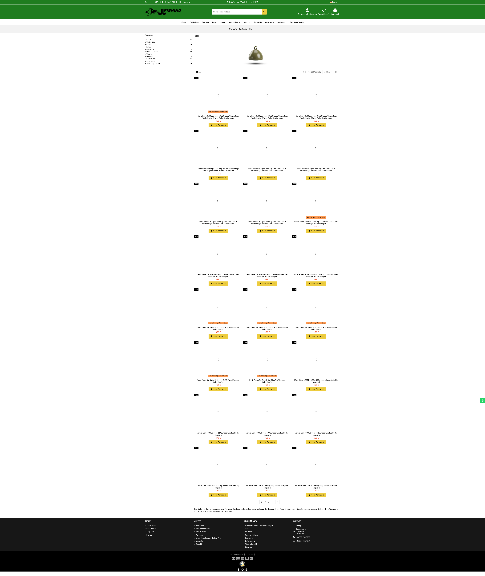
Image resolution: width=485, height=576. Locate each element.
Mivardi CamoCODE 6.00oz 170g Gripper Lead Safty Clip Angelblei (267, 434)
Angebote (150, 532)
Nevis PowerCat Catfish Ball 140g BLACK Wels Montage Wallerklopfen (316, 328)
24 (337, 72)
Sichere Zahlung (251, 535)
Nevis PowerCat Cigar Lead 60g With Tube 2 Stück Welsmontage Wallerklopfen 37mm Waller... (267, 223)
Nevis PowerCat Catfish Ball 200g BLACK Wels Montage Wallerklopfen (218, 328)
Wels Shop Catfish (153, 64)
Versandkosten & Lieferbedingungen (259, 526)
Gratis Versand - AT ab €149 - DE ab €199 (242, 2)
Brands (149, 535)
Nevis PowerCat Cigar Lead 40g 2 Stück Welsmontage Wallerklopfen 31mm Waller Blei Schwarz (267, 117)
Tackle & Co (150, 42)
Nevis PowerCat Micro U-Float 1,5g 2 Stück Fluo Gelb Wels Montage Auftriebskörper (316, 275)
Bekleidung (150, 59)
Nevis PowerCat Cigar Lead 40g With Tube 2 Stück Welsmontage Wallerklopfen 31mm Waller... (218, 223)
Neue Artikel (151, 529)
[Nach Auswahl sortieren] (328, 72)
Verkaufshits (151, 526)
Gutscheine (150, 61)
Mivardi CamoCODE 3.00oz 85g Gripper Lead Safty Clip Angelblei (316, 487)
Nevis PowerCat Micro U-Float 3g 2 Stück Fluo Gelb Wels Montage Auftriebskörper (267, 275)
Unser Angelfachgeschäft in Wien (208, 538)
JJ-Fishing (249, 554)
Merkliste (199, 541)
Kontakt (199, 544)
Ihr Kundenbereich (203, 529)
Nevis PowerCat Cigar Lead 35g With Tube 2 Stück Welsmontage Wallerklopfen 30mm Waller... (316, 170)
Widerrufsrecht (251, 544)
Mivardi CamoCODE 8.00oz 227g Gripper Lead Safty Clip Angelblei (218, 434)
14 (272, 502)
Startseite (149, 35)
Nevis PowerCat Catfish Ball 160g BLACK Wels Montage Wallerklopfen (267, 328)
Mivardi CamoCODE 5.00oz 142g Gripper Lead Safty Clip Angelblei (316, 434)
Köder (148, 40)
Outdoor (149, 56)
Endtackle (150, 49)
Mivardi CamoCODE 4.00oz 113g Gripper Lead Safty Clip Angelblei (218, 487)
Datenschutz (250, 541)
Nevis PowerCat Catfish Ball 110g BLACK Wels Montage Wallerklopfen (218, 381)
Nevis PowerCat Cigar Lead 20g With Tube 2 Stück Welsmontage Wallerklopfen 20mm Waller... (267, 170)
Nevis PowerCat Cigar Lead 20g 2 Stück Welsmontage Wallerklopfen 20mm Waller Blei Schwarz (218, 170)
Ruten (148, 45)
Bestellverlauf (201, 532)
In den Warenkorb (218, 125)
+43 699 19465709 (152, 2)
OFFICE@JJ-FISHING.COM (171, 2)
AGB (247, 529)
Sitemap (248, 547)
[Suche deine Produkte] (264, 11)
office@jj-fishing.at (303, 541)
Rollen (148, 47)
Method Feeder (152, 52)
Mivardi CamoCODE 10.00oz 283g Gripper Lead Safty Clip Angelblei (316, 381)
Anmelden (200, 526)
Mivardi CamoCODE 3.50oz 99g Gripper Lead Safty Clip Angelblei (267, 487)
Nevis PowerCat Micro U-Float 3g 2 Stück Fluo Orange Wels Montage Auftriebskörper (316, 223)
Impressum (249, 538)
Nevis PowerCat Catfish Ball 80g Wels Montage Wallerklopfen (267, 381)
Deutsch (335, 2)
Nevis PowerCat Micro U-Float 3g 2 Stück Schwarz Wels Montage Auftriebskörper (218, 275)
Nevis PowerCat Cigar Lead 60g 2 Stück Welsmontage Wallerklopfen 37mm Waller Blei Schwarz (218, 117)
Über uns (186, 2)
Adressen (199, 535)
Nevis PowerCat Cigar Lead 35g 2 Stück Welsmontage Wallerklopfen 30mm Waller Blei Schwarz (316, 117)
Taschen (149, 54)
